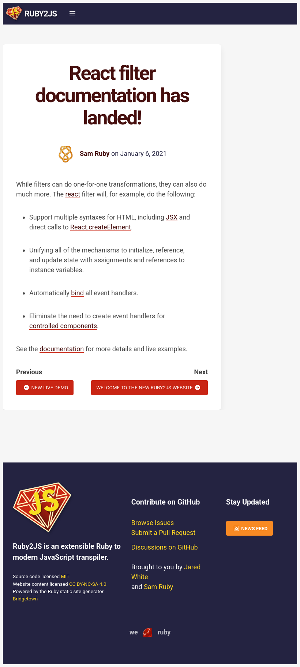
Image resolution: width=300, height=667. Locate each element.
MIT (65, 576)
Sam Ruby (94, 153)
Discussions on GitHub (164, 547)
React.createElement (100, 227)
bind (77, 293)
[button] (72, 14)
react (72, 194)
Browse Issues (152, 523)
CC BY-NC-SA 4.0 (87, 584)
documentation (62, 349)
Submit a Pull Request (163, 532)
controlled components (63, 326)
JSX (171, 217)
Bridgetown (25, 599)
